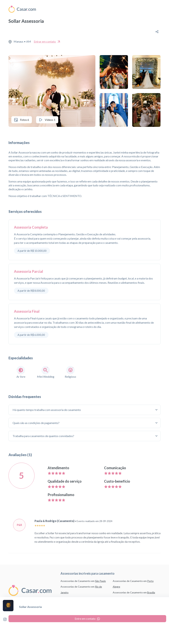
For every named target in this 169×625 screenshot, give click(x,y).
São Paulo (100, 580)
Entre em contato (87, 618)
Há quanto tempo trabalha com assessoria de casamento (47, 409)
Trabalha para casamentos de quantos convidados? (44, 436)
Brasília (151, 592)
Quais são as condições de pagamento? (37, 422)
